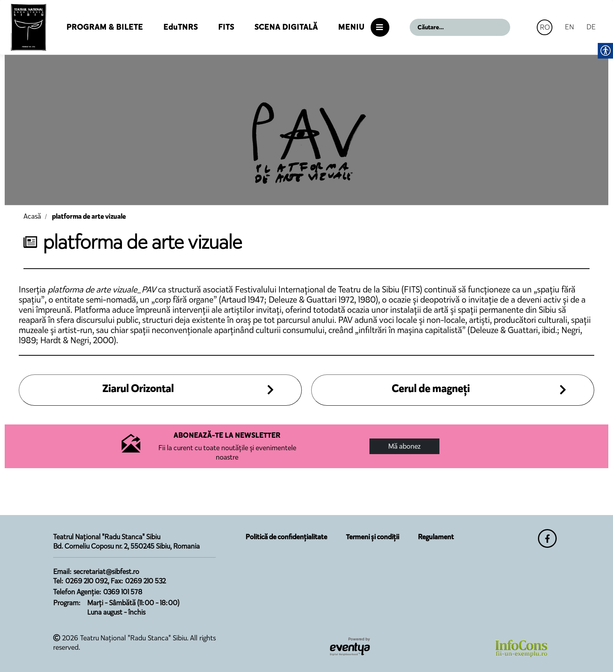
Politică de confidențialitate (286, 537)
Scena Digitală (286, 27)
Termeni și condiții (372, 537)
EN (569, 26)
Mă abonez (404, 446)
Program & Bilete (104, 27)
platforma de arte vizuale (89, 216)
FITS (226, 27)
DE (591, 26)
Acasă (32, 216)
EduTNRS (180, 27)
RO (545, 27)
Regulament (436, 537)
